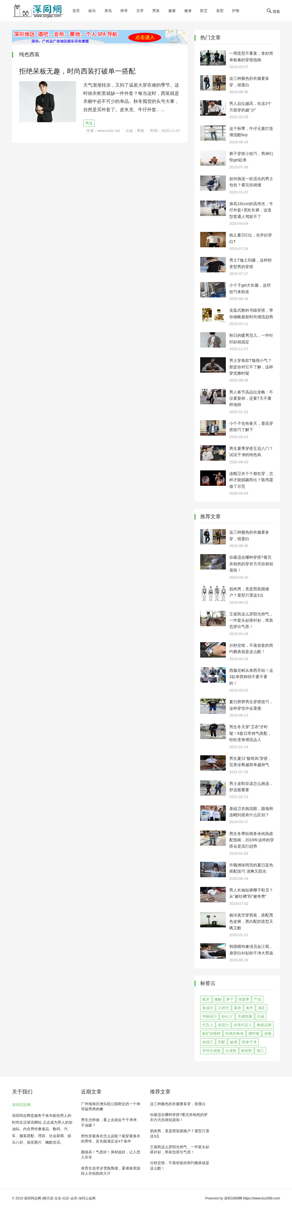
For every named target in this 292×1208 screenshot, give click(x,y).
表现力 (223, 1025)
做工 (260, 1050)
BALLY (227, 1016)
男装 (156, 11)
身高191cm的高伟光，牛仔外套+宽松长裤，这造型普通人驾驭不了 (251, 210)
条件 (249, 1008)
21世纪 (223, 1008)
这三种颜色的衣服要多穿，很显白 (178, 1104)
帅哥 (124, 11)
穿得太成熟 (211, 1050)
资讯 (108, 11)
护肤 (236, 11)
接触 (218, 999)
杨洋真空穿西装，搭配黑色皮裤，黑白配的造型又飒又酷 (251, 921)
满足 (261, 1008)
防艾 (204, 11)
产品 (257, 999)
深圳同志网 (21, 1105)
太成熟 (230, 1050)
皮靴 (267, 1033)
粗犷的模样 (211, 1033)
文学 (140, 11)
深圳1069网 (233, 1198)
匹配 (221, 1042)
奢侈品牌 (264, 1025)
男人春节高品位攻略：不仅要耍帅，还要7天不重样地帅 (251, 398)
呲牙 (206, 999)
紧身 (237, 1008)
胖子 (230, 999)
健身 (188, 11)
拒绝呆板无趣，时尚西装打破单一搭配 (77, 71)
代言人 (207, 1025)
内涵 (260, 1016)
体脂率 (243, 999)
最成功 (207, 1008)
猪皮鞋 (246, 1050)
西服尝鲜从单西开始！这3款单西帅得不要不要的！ (251, 676)
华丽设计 (209, 1016)
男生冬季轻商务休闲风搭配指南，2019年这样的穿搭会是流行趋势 (251, 840)
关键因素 (245, 1016)
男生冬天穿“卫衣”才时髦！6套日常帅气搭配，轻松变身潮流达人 (250, 733)
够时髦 (253, 1033)
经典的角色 (234, 1033)
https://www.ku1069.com (261, 1198)
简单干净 (249, 1042)
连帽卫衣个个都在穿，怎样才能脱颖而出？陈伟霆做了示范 (251, 480)
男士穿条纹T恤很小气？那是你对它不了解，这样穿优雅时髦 (251, 367)
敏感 (233, 1042)
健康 (172, 11)
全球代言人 (243, 1025)
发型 (220, 11)
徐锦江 (207, 1042)
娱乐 (92, 11)
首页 (76, 11)
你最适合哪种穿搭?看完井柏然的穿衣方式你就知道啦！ (251, 563)
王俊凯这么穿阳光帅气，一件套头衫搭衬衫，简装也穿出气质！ (251, 620)
